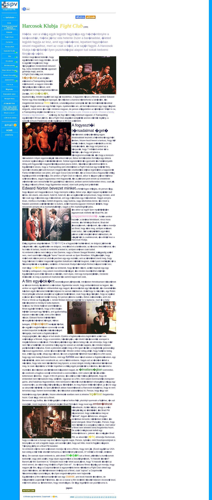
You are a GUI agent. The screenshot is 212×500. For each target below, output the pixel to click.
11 (90, 497)
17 (104, 497)
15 (99, 497)
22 (115, 497)
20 (111, 497)
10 (88, 497)
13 (95, 497)
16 (101, 497)
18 (106, 497)
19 (108, 497)
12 (93, 497)
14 (97, 497)
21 (113, 497)
